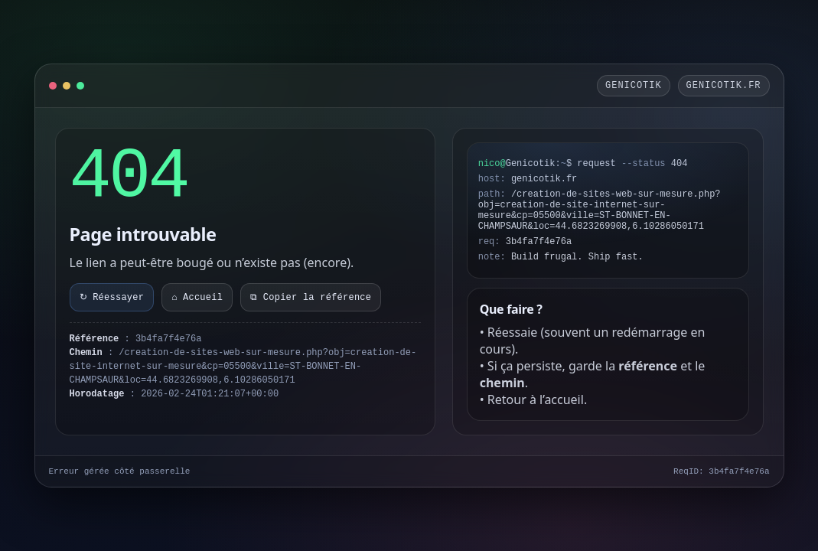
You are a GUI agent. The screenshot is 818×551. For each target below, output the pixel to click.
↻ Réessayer (112, 297)
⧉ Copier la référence (310, 297)
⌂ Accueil (197, 297)
